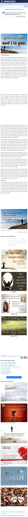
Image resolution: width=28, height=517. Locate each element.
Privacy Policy (11, 511)
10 (9, 241)
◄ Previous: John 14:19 (6, 230)
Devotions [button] (10, 4)
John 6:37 (14, 291)
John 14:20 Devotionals (7, 372)
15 (19, 241)
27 (24, 243)
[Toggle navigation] (25, 1)
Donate (23, 511)
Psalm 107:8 (14, 269)
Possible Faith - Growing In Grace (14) (8, 485)
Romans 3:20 (14, 314)
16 (21, 241)
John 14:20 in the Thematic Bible (9, 364)
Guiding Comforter (4, 464)
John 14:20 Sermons (6, 368)
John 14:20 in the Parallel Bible (8, 362)
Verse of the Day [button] (4, 4)
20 (11, 243)
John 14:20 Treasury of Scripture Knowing (11, 366)
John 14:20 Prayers (6, 369)
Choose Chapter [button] (5, 373)
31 (15, 245)
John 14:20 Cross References (8, 365)
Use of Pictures (18, 511)
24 (19, 243)
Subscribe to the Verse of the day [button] (14, 377)
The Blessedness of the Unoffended (8, 422)
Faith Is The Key (4, 506)
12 (13, 241)
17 (23, 241)
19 (9, 243)
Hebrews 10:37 (14, 336)
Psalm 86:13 (3, 443)
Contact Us (3, 513)
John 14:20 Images (6, 371)
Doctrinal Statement (4, 511)
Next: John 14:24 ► (22, 232)
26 (23, 243)
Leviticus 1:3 (3, 401)
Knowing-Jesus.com (13, 515)
